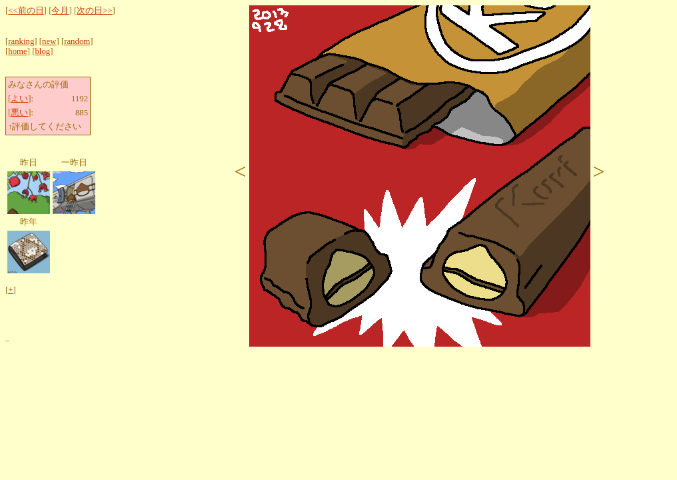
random (77, 41)
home (17, 51)
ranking (21, 41)
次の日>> (94, 10)
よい (19, 98)
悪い (19, 112)
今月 (60, 10)
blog (42, 51)
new (49, 41)
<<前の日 (25, 10)
